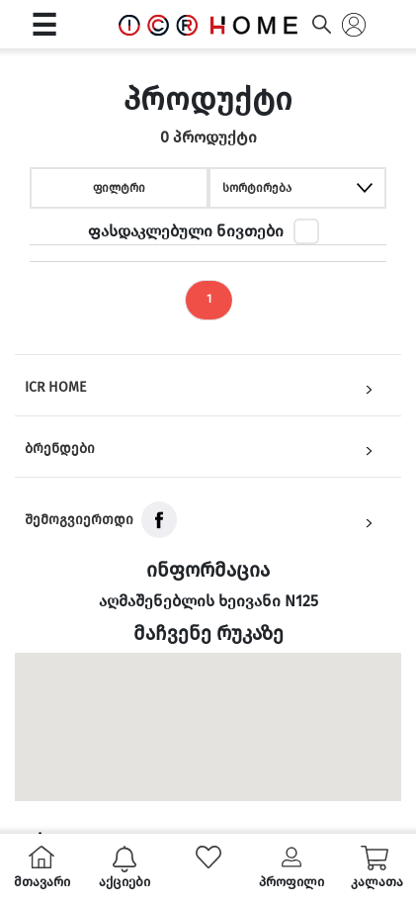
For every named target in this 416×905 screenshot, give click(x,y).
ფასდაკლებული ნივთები (186, 231)
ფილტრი (119, 188)
